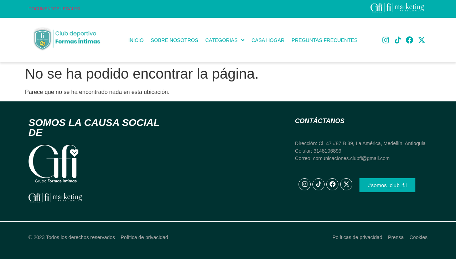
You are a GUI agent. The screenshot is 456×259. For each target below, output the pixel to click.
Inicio (136, 40)
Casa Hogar (268, 40)
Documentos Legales (54, 8)
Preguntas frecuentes (325, 40)
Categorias (224, 40)
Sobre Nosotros (174, 40)
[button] (225, 40)
